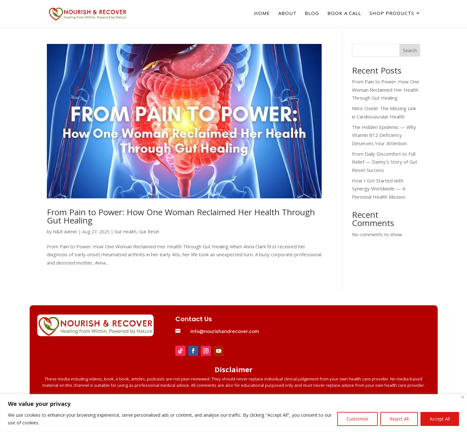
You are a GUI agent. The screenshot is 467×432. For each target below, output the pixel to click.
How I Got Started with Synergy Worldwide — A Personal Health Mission (378, 188)
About (287, 14)
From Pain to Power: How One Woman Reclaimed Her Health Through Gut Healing (181, 216)
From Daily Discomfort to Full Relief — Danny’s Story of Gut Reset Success (384, 162)
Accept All (440, 419)
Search (410, 50)
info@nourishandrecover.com (224, 331)
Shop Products (391, 14)
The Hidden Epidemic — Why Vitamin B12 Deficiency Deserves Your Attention (384, 135)
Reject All (399, 419)
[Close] (462, 397)
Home (262, 14)
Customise (357, 419)
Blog (312, 14)
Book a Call (344, 14)
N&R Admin (65, 232)
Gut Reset (149, 232)
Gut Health (125, 232)
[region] (233, 413)
